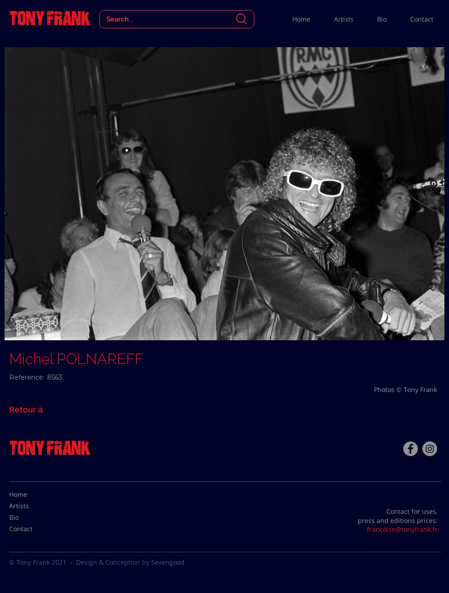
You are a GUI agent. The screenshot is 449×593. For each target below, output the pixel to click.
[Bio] (32, 517)
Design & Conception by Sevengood (130, 562)
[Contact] (32, 529)
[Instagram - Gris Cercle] (429, 448)
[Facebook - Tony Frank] (410, 448)
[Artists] (32, 506)
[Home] (32, 495)
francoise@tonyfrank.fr (402, 529)
